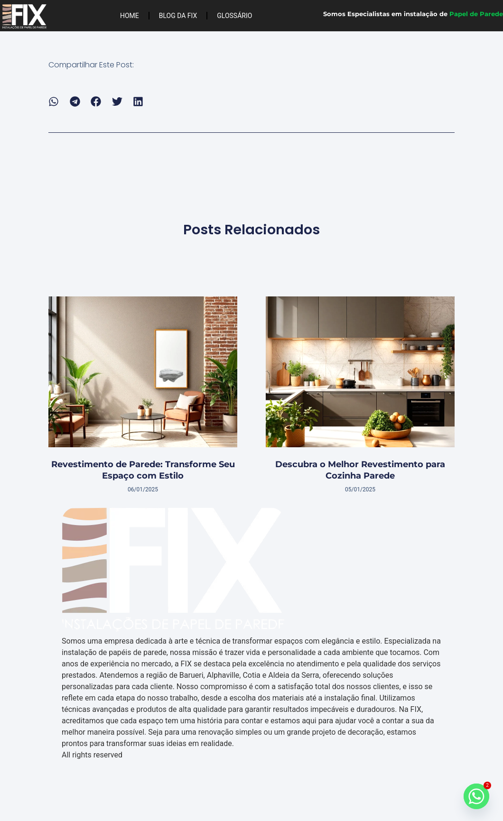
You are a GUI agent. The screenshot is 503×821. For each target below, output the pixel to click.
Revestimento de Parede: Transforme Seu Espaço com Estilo (143, 469)
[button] (53, 101)
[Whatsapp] (476, 796)
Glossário (234, 15)
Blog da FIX (178, 15)
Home (129, 15)
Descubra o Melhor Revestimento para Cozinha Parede (360, 469)
